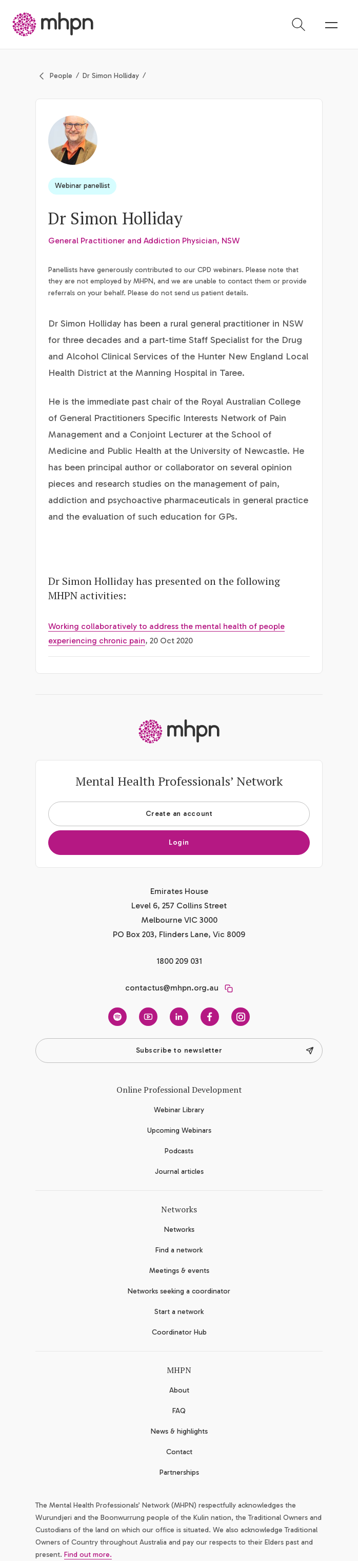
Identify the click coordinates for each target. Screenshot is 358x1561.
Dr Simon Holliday (111, 75)
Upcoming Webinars (179, 1130)
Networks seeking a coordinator (179, 1291)
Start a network (179, 1311)
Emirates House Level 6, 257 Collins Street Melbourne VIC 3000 (179, 905)
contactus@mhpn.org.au (171, 988)
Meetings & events (179, 1270)
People (61, 75)
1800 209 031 (179, 961)
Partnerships (179, 1472)
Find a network (179, 1250)
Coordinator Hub (179, 1332)
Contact (179, 1452)
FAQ (179, 1410)
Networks (179, 1229)
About (179, 1390)
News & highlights (179, 1431)
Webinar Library (179, 1110)
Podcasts (179, 1151)
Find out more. (88, 1554)
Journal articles (179, 1171)
